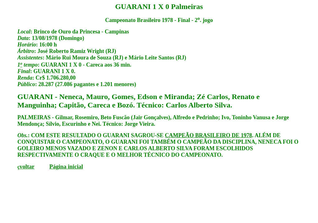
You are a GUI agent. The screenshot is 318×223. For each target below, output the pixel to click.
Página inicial (66, 166)
